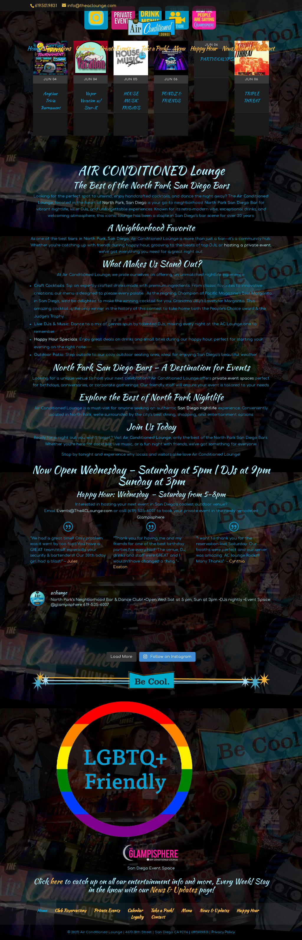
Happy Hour (203, 49)
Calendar (85, 49)
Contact (265, 49)
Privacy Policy (223, 932)
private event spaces (233, 378)
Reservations (57, 49)
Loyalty (137, 917)
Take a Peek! (154, 49)
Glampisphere (150, 517)
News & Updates (214, 910)
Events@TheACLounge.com (84, 511)
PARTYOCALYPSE (217, 59)
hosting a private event (247, 245)
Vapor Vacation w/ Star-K (90, 100)
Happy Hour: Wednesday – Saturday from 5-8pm (151, 494)
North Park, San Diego (124, 203)
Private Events (114, 49)
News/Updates (237, 49)
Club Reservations (70, 910)
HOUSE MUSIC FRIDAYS (131, 100)
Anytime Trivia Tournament (50, 100)
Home (33, 49)
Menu (179, 49)
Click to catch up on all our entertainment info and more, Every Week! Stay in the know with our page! (151, 885)
